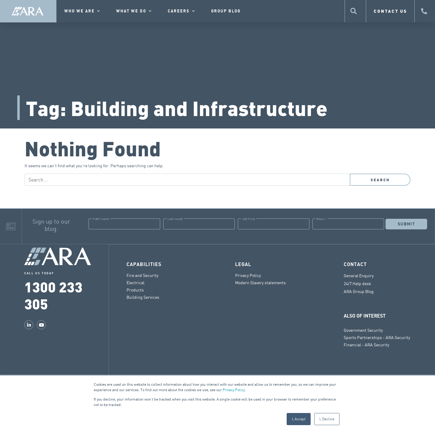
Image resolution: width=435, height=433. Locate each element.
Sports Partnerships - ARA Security (377, 337)
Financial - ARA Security (366, 344)
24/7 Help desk (357, 283)
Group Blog (226, 11)
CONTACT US (390, 11)
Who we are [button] (82, 11)
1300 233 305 (53, 295)
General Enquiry (359, 275)
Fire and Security (142, 275)
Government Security (363, 329)
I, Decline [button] (326, 419)
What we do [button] (134, 11)
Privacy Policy (234, 390)
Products (135, 289)
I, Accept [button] (298, 419)
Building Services (142, 296)
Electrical (135, 282)
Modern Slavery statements (260, 282)
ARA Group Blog (359, 291)
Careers (182, 11)
